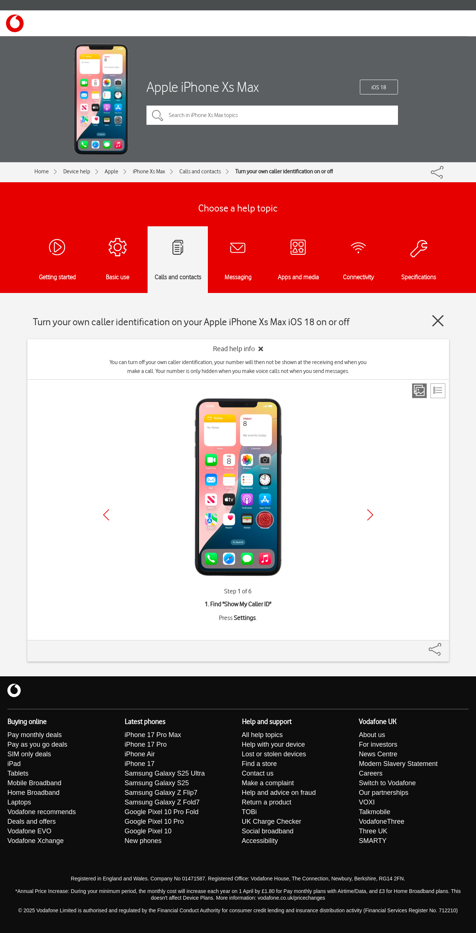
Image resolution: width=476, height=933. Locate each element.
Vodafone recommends (41, 812)
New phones (143, 840)
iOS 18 (378, 87)
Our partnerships (383, 792)
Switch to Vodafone (387, 783)
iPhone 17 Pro (146, 744)
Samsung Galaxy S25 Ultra (165, 773)
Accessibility (260, 840)
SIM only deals (29, 754)
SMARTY (372, 840)
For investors (378, 744)
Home (41, 171)
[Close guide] (437, 320)
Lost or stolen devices (274, 754)
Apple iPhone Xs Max (202, 87)
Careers (370, 773)
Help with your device (273, 744)
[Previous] (106, 514)
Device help (76, 171)
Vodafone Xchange (35, 840)
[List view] (438, 390)
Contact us (258, 773)
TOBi (249, 812)
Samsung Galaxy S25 (157, 783)
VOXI (367, 802)
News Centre (378, 754)
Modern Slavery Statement (398, 763)
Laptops (19, 802)
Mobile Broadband (34, 783)
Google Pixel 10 (148, 831)
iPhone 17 (140, 763)
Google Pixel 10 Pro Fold (162, 812)
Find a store (259, 763)
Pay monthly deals (34, 735)
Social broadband (268, 831)
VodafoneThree (381, 821)
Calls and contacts (200, 171)
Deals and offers (31, 821)
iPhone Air (140, 754)
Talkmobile (374, 812)
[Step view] (419, 390)
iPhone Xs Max (149, 171)
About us (372, 735)
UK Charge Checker (271, 821)
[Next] (370, 514)
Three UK (373, 831)
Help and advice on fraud (279, 792)
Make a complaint (268, 783)
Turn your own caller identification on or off (284, 171)
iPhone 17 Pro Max (153, 735)
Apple (111, 171)
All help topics (262, 735)
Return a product (266, 802)
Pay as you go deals (37, 744)
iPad (14, 763)
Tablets (17, 773)
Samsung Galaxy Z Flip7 (161, 792)
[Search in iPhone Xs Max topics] (272, 115)
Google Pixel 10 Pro (154, 821)
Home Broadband (33, 792)
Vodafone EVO (29, 831)
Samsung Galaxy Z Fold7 (162, 802)
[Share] (443, 645)
